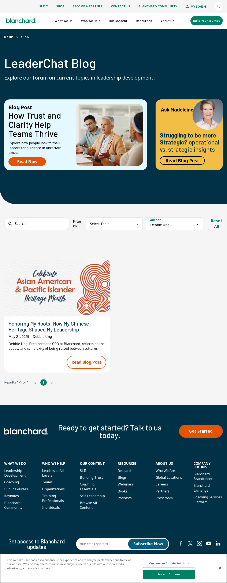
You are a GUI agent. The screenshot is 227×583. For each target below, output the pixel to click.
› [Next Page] (52, 382)
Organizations (53, 489)
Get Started (201, 431)
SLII (43, 6)
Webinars (125, 484)
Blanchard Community (158, 6)
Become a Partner (88, 6)
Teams (47, 482)
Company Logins (202, 465)
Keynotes (11, 496)
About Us (164, 463)
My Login (196, 6)
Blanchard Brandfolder (203, 476)
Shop (60, 6)
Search (20, 223)
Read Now (27, 161)
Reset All (216, 223)
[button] (218, 6)
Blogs (122, 477)
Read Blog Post (182, 161)
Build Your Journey (206, 21)
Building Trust (91, 477)
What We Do (15, 463)
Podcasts (125, 498)
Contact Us (120, 6)
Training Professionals (53, 498)
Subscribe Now (148, 544)
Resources (127, 463)
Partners (163, 491)
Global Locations (169, 477)
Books (122, 491)
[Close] (220, 568)
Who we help (53, 463)
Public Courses (16, 489)
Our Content (92, 463)
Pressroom (164, 498)
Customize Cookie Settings (169, 563)
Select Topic (99, 223)
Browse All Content (88, 505)
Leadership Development (15, 473)
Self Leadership (92, 496)
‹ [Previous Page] (35, 382)
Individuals (51, 507)
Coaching (11, 482)
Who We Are (165, 470)
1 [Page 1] (43, 382)
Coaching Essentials (88, 486)
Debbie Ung (159, 225)
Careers (162, 484)
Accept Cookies (169, 574)
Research (125, 470)
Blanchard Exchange (201, 487)
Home (8, 37)
